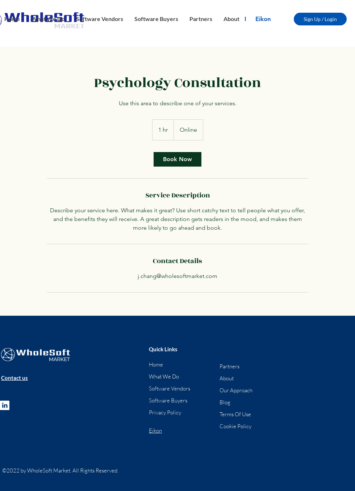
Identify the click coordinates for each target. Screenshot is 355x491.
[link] (177, 159)
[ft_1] (4, 405)
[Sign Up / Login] (320, 19)
